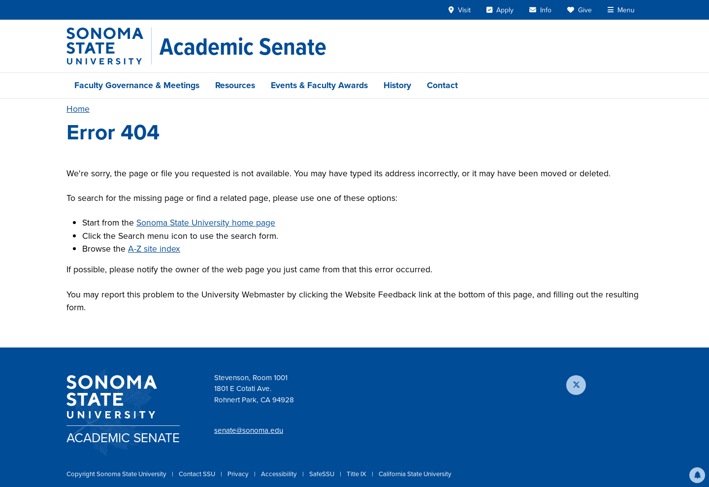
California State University (415, 474)
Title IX (357, 474)
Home (78, 108)
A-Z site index (154, 248)
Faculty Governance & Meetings (136, 85)
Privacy (238, 474)
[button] (697, 475)
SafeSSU (322, 474)
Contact (442, 85)
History (397, 85)
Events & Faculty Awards (319, 85)
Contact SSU (198, 474)
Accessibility (279, 474)
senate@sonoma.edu (248, 430)
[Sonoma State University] (109, 46)
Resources (235, 85)
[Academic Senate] (243, 46)
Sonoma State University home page (205, 222)
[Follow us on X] (576, 385)
